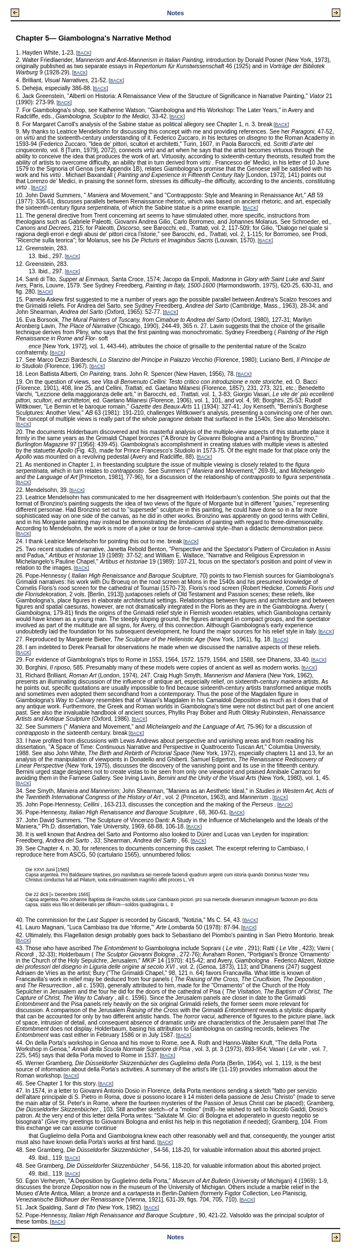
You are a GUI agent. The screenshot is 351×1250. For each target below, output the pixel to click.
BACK (83, 53)
